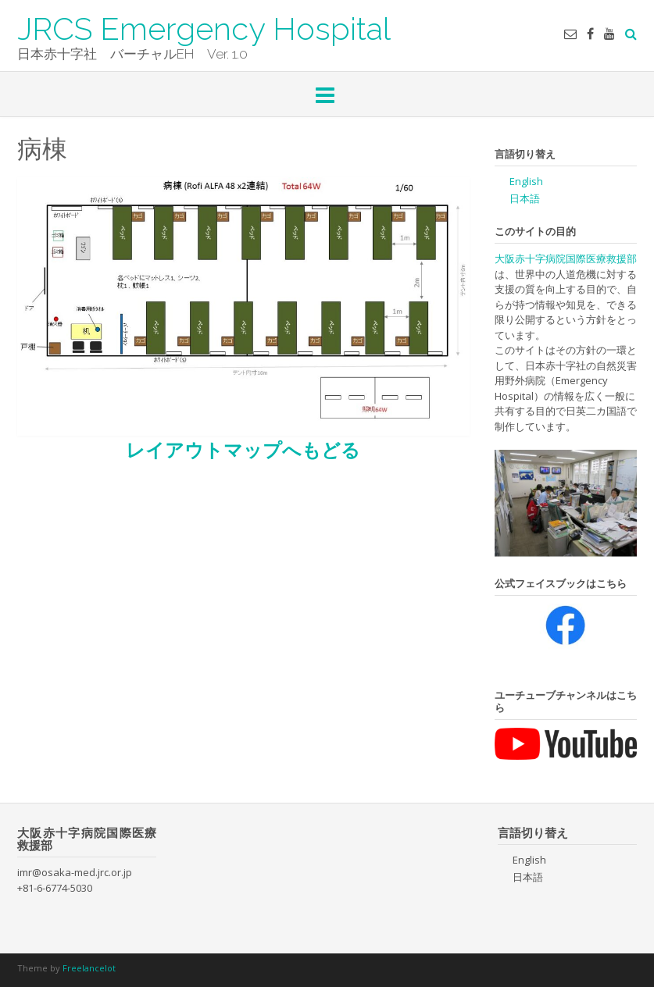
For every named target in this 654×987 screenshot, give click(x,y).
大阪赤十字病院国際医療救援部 (566, 258)
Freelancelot (89, 968)
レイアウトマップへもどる (243, 449)
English (526, 181)
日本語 (524, 198)
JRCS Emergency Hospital (204, 27)
